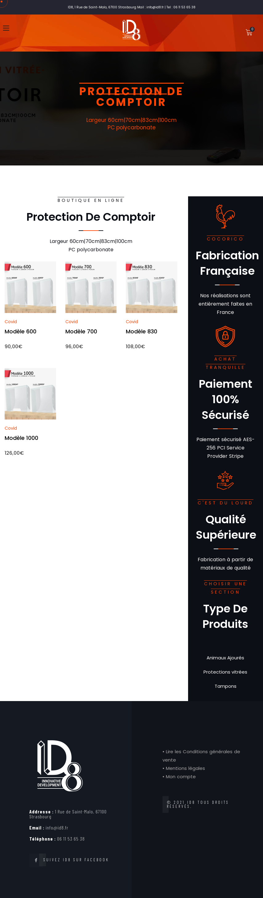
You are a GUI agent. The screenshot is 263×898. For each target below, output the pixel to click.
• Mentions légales (183, 768)
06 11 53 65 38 (57, 839)
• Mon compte (179, 776)
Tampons (225, 686)
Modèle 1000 (21, 438)
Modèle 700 (81, 331)
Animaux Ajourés (225, 657)
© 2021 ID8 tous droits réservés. (198, 804)
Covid (11, 322)
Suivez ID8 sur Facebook (76, 859)
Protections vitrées (225, 672)
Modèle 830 (141, 331)
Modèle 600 (20, 331)
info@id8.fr (48, 827)
